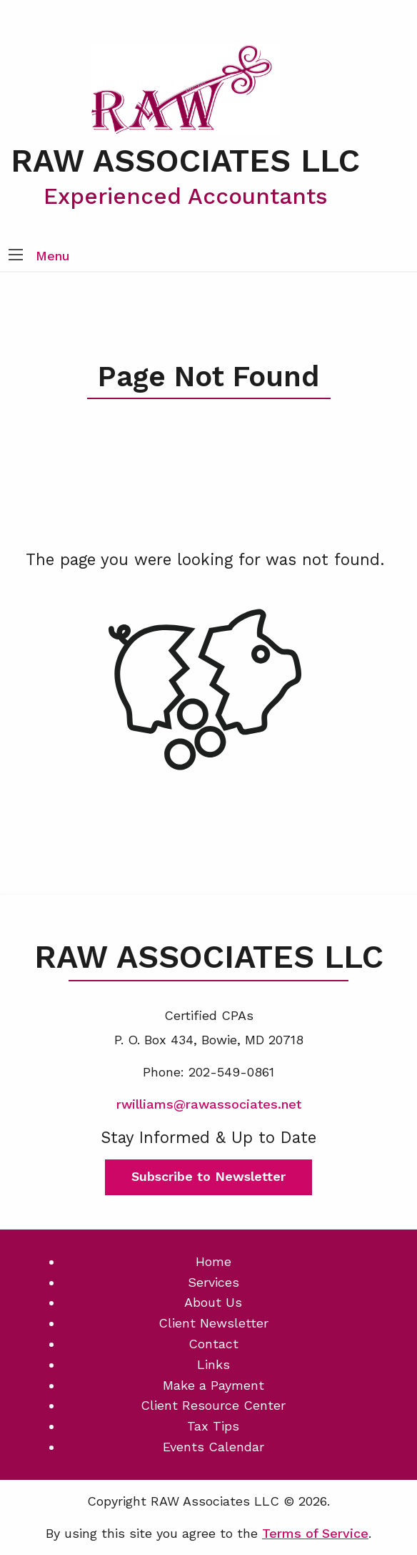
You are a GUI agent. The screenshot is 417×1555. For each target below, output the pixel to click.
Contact (213, 1343)
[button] (16, 256)
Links (213, 1364)
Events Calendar (213, 1446)
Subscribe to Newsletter (208, 1176)
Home (213, 1261)
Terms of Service (315, 1533)
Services (213, 1282)
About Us (213, 1302)
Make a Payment (213, 1385)
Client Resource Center (213, 1405)
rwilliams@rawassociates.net (208, 1104)
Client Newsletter (213, 1322)
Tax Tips (213, 1425)
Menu (53, 255)
